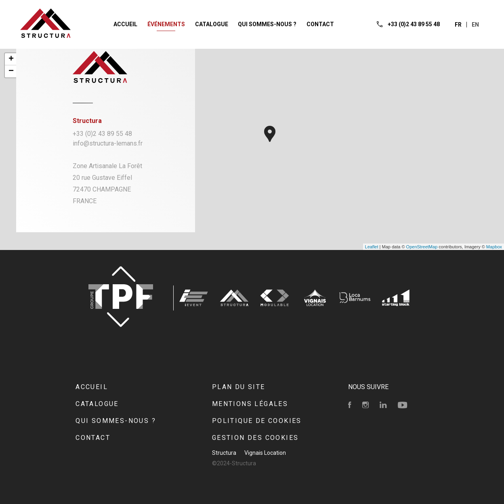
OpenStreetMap (422, 246)
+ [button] (11, 59)
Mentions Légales (250, 404)
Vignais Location (265, 453)
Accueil (92, 387)
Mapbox (494, 246)
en (475, 24)
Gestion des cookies (255, 438)
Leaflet (371, 246)
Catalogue (97, 404)
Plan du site (238, 387)
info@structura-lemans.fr (108, 143)
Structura (224, 453)
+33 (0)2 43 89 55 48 (102, 133)
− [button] (11, 71)
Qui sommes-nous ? (116, 421)
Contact (93, 438)
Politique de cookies (257, 421)
